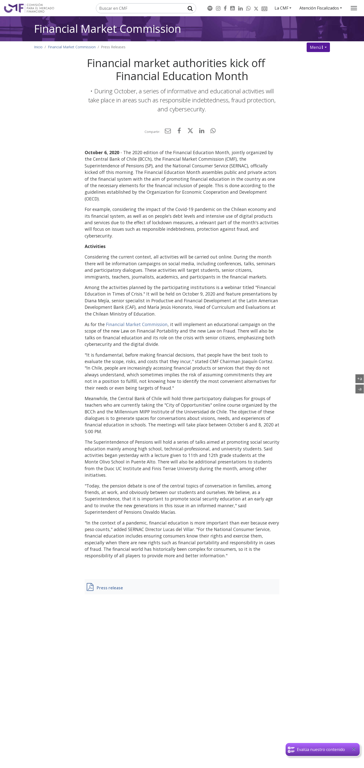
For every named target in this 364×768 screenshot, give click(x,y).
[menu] (354, 8)
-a (361, 389)
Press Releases (113, 47)
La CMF (281, 8)
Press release (110, 588)
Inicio (38, 47)
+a (360, 378)
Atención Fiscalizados (319, 8)
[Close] (354, 749)
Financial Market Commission (107, 28)
